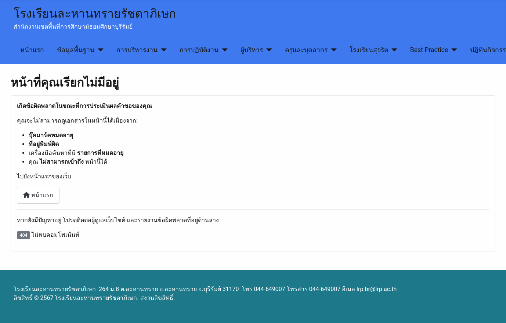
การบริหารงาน (137, 50)
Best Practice (429, 50)
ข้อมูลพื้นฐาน (75, 50)
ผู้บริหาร (252, 50)
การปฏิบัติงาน (199, 50)
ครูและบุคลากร (306, 50)
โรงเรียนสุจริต (369, 50)
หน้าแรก (32, 50)
